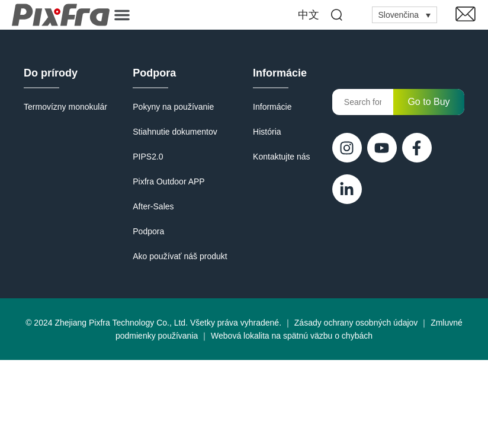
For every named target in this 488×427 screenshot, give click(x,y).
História (267, 131)
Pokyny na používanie (173, 106)
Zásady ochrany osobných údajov (356, 322)
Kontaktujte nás (281, 156)
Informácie (280, 73)
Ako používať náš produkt (180, 256)
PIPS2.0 (148, 156)
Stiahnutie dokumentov (175, 131)
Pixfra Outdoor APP (168, 181)
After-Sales (153, 206)
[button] (122, 14)
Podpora (154, 73)
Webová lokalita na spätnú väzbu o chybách (292, 335)
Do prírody (51, 73)
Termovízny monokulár (65, 106)
